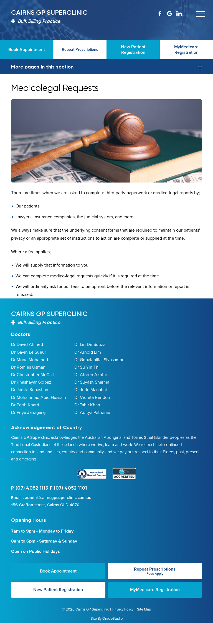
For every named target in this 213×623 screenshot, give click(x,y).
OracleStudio (112, 618)
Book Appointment (58, 571)
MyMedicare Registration (155, 589)
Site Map (144, 609)
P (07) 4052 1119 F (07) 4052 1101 (49, 488)
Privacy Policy (122, 609)
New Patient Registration (58, 589)
